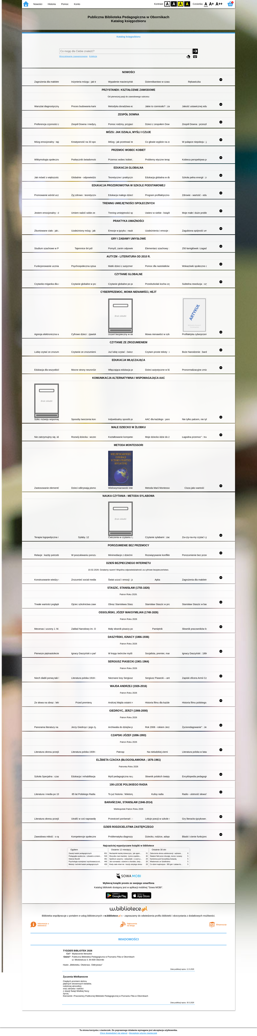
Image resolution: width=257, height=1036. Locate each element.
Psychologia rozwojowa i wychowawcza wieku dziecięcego (90, 861)
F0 (205, 3)
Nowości (37, 4)
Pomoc (65, 4)
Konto (77, 4)
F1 (211, 3)
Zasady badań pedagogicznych (80, 853)
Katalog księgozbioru (128, 36)
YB (180, 3)
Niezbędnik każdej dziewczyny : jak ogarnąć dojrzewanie (130, 853)
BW (174, 3)
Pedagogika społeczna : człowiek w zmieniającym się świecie (91, 856)
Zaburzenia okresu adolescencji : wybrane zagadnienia (170, 853)
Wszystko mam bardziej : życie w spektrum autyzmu (128, 856)
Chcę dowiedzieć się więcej (113, 1033)
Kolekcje (93, 56)
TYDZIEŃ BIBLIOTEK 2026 (77, 950)
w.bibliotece (113, 915)
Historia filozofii (74, 859)
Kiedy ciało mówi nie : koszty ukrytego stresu (125, 864)
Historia (52, 4)
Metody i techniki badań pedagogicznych (84, 864)
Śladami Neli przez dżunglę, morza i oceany (166, 856)
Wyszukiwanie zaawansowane (73, 56)
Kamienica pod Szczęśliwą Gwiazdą (163, 859)
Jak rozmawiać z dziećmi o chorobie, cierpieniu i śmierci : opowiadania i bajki (137, 861)
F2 (219, 3)
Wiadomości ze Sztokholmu (160, 861)
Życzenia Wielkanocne (75, 976)
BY (187, 3)
